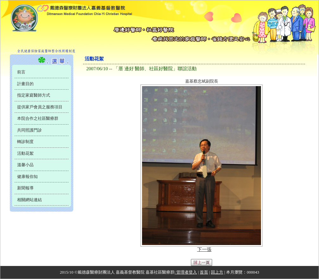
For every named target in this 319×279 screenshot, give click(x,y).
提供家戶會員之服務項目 (39, 107)
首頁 (204, 272)
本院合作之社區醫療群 (37, 118)
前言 (21, 72)
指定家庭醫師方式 (33, 95)
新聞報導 (25, 188)
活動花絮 (25, 153)
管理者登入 (186, 272)
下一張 (204, 249)
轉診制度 (25, 141)
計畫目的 (25, 83)
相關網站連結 (29, 199)
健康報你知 (27, 176)
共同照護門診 (29, 130)
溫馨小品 (25, 164)
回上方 (217, 272)
